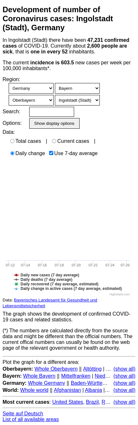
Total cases (25, 141)
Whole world (34, 390)
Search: (11, 111)
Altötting (92, 369)
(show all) (124, 369)
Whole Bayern (39, 376)
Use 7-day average (73, 153)
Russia (109, 402)
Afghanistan (67, 390)
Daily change (27, 153)
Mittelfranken (76, 376)
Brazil (92, 402)
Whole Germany (46, 383)
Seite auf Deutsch (23, 413)
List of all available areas (31, 419)
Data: (9, 132)
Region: (11, 79)
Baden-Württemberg (94, 383)
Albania (93, 390)
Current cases (70, 141)
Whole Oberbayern (56, 369)
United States (67, 402)
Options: (12, 123)
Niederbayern (110, 376)
